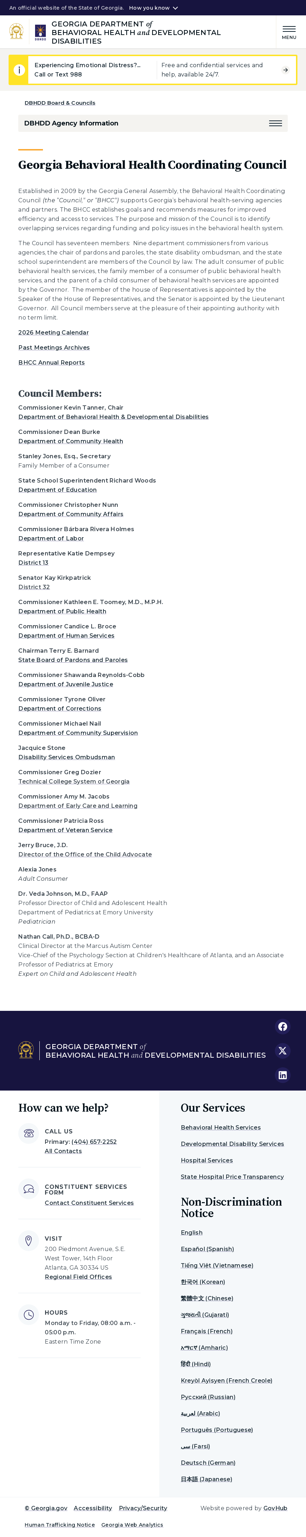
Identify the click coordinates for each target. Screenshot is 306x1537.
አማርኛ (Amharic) (204, 1347)
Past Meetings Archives (54, 347)
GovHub (275, 1508)
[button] (275, 123)
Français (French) (207, 1331)
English (192, 1232)
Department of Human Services (66, 635)
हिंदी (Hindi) (196, 1364)
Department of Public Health (62, 611)
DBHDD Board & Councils (60, 102)
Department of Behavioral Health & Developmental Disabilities (113, 417)
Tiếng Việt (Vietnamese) (217, 1265)
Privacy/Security (143, 1508)
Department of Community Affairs (70, 514)
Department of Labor (51, 538)
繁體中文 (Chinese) (207, 1298)
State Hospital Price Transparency (232, 1176)
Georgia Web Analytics (132, 1525)
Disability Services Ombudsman (66, 757)
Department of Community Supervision (78, 733)
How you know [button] (149, 8)
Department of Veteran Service (65, 830)
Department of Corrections (59, 708)
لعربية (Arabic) (200, 1413)
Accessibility (93, 1508)
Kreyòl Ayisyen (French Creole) (227, 1380)
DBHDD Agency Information (71, 123)
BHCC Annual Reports (51, 362)
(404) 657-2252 (94, 1141)
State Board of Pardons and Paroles (73, 660)
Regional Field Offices (78, 1277)
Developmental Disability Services (233, 1144)
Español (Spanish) (207, 1249)
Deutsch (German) (208, 1462)
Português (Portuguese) (217, 1430)
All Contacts (63, 1151)
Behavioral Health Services (221, 1127)
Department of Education (57, 489)
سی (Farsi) (195, 1446)
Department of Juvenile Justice (65, 684)
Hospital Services (207, 1160)
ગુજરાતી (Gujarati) (205, 1314)
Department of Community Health (70, 441)
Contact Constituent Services (89, 1203)
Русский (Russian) (208, 1397)
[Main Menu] (286, 31)
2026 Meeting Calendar (53, 332)
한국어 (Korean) (203, 1282)
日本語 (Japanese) (206, 1479)
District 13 (33, 562)
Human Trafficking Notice (60, 1525)
